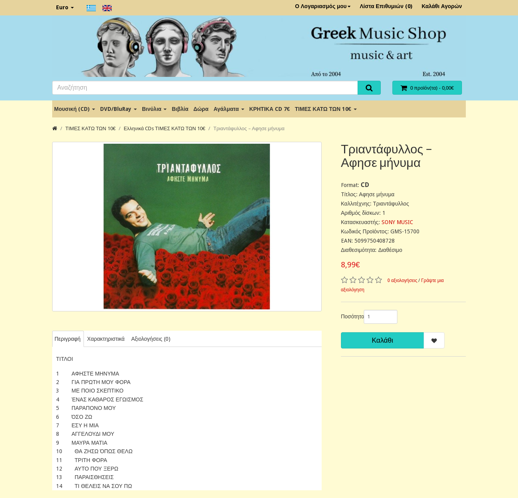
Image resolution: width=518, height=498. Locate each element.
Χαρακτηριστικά (105, 339)
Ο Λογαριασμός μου (323, 6)
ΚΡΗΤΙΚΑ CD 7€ (269, 109)
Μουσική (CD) (74, 109)
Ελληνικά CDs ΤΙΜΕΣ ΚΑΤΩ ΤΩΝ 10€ (164, 128)
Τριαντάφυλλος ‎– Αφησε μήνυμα (249, 128)
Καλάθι (382, 340)
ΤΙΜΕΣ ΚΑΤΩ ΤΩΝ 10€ (326, 109)
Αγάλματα (228, 109)
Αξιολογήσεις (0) (150, 339)
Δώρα (200, 109)
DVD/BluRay (118, 109)
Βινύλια (154, 109)
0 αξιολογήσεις (402, 280)
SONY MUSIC (397, 222)
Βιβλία (180, 109)
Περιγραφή (67, 339)
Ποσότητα (349, 316)
